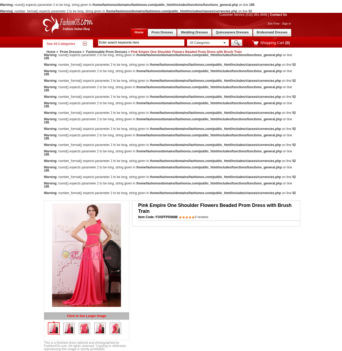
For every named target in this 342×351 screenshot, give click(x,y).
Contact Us (278, 15)
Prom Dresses (70, 52)
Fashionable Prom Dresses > (108, 52)
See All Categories (60, 44)
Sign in (286, 23)
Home (50, 52)
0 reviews (201, 217)
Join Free (273, 23)
